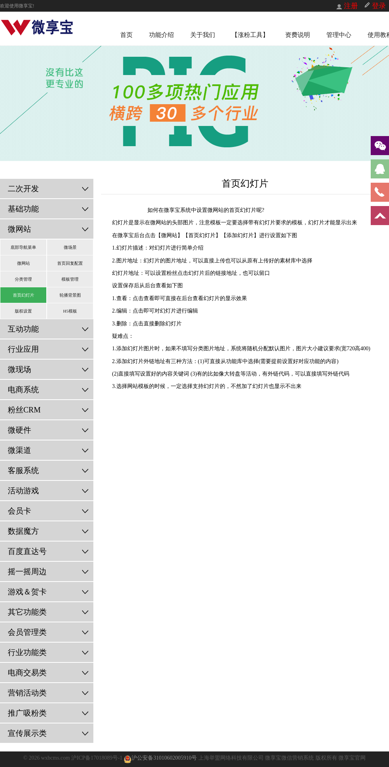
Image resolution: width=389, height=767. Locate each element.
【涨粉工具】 (250, 34)
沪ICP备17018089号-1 (97, 758)
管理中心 (338, 34)
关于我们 (202, 34)
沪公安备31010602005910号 (160, 758)
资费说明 (297, 34)
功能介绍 (161, 34)
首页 (126, 34)
